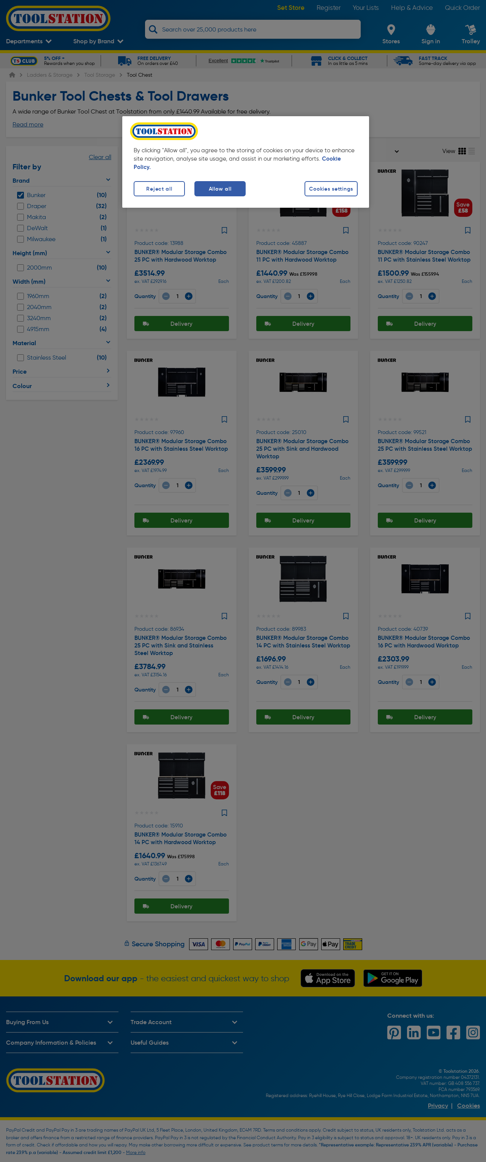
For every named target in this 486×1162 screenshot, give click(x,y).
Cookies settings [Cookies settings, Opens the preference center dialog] (331, 188)
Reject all (159, 188)
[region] (245, 162)
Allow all (220, 188)
